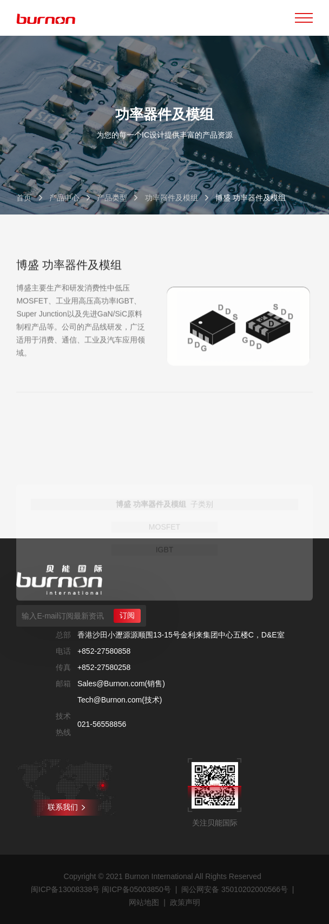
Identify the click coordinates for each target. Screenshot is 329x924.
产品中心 (64, 197)
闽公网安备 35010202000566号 (234, 889)
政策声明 (185, 902)
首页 (23, 197)
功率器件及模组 (171, 197)
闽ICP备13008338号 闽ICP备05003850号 (101, 889)
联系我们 (66, 807)
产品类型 (112, 197)
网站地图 (144, 902)
